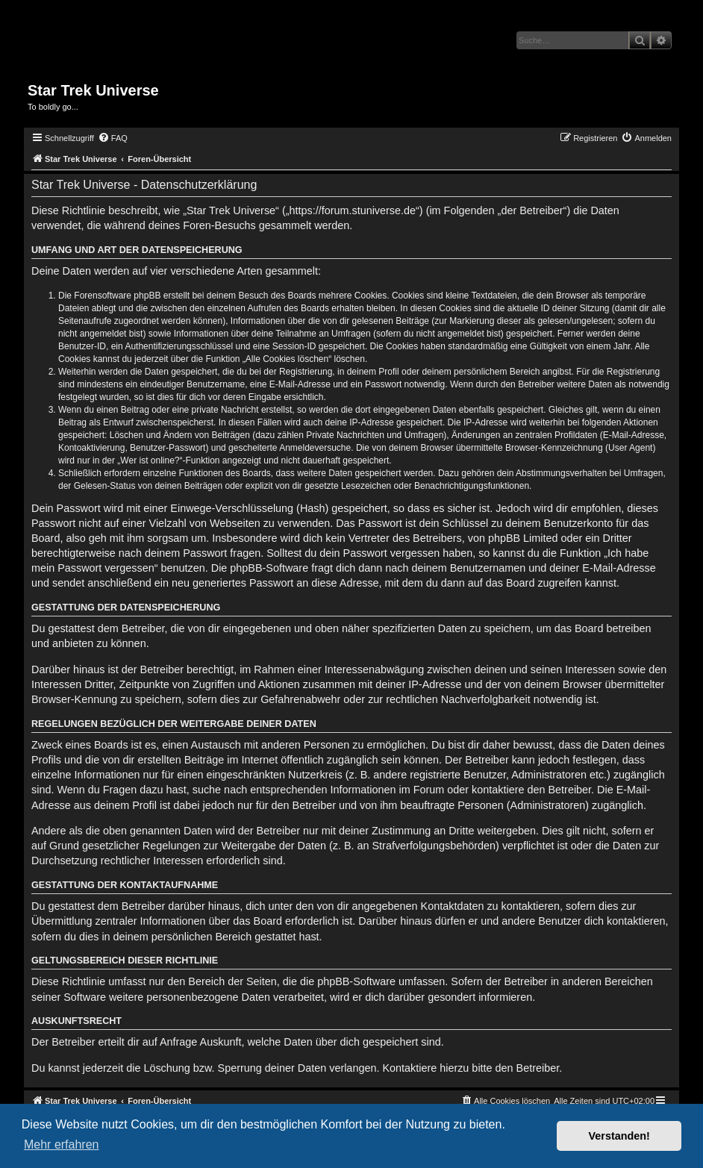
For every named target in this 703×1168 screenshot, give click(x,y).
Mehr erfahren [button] (61, 1144)
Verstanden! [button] (619, 1136)
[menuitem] (113, 138)
